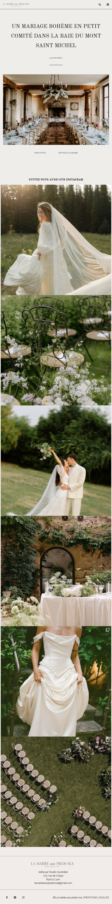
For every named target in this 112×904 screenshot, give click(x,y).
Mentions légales (96, 897)
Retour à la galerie (68, 153)
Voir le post (40, 153)
